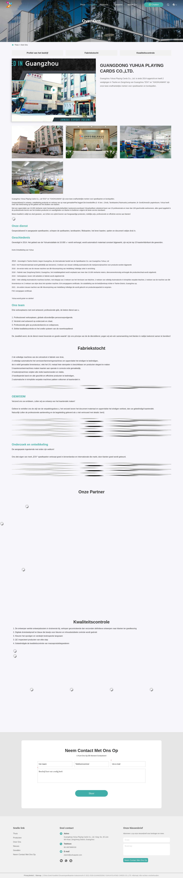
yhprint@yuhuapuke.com (73, 855)
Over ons (17, 842)
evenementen (119, 4)
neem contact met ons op (133, 4)
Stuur (91, 793)
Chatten (154, 4)
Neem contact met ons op (24, 855)
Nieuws (16, 846)
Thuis (82, 4)
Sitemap (38, 875)
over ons (92, 4)
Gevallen (16, 850)
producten (105, 4)
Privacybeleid (28, 875)
